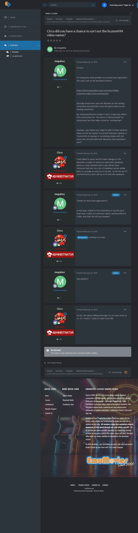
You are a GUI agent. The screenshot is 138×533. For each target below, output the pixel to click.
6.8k (59, 183)
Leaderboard (49, 404)
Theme (73, 485)
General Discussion (81, 50)
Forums (47, 400)
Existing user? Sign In (122, 5)
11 (59, 87)
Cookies (105, 485)
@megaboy (82, 237)
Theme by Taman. (99, 491)
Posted (87, 62)
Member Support (50, 408)
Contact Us (49, 413)
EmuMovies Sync (68, 404)
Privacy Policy (83, 485)
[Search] (72, 5)
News (47, 395)
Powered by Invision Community (83, 491)
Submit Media (67, 395)
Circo (60, 152)
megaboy (61, 48)
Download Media (68, 400)
